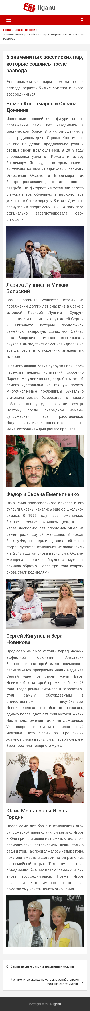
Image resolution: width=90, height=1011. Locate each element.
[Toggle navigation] (8, 20)
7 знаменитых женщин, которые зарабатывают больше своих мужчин (45, 982)
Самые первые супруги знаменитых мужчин (42, 966)
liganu (47, 7)
